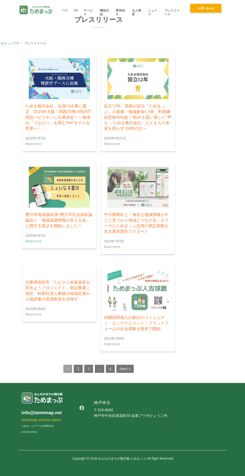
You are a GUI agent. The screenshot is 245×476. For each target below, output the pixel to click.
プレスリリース (171, 12)
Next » (87, 368)
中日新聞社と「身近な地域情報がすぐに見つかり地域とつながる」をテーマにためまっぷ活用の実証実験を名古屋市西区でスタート (98, 223)
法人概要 (136, 12)
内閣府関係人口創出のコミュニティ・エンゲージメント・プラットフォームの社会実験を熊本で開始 (98, 323)
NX (75, 10)
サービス (87, 12)
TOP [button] (64, 10)
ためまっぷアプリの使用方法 (38, 425)
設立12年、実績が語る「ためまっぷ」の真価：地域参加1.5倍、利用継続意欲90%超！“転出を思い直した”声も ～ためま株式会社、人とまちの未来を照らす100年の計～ (100, 117)
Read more (74, 144)
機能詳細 (103, 12)
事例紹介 (119, 12)
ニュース (152, 12)
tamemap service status (41, 419)
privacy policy (29, 431)
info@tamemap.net (42, 412)
